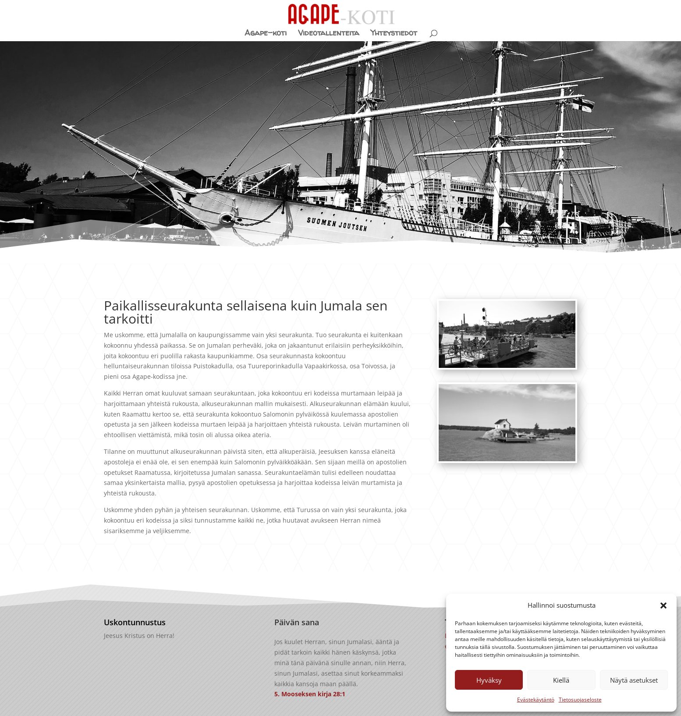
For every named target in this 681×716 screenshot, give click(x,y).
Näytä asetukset (634, 680)
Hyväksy (489, 680)
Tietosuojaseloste (580, 699)
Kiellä (561, 680)
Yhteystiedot (394, 34)
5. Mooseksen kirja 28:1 (309, 694)
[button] (663, 605)
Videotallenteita (328, 34)
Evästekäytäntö (535, 699)
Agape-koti (266, 34)
